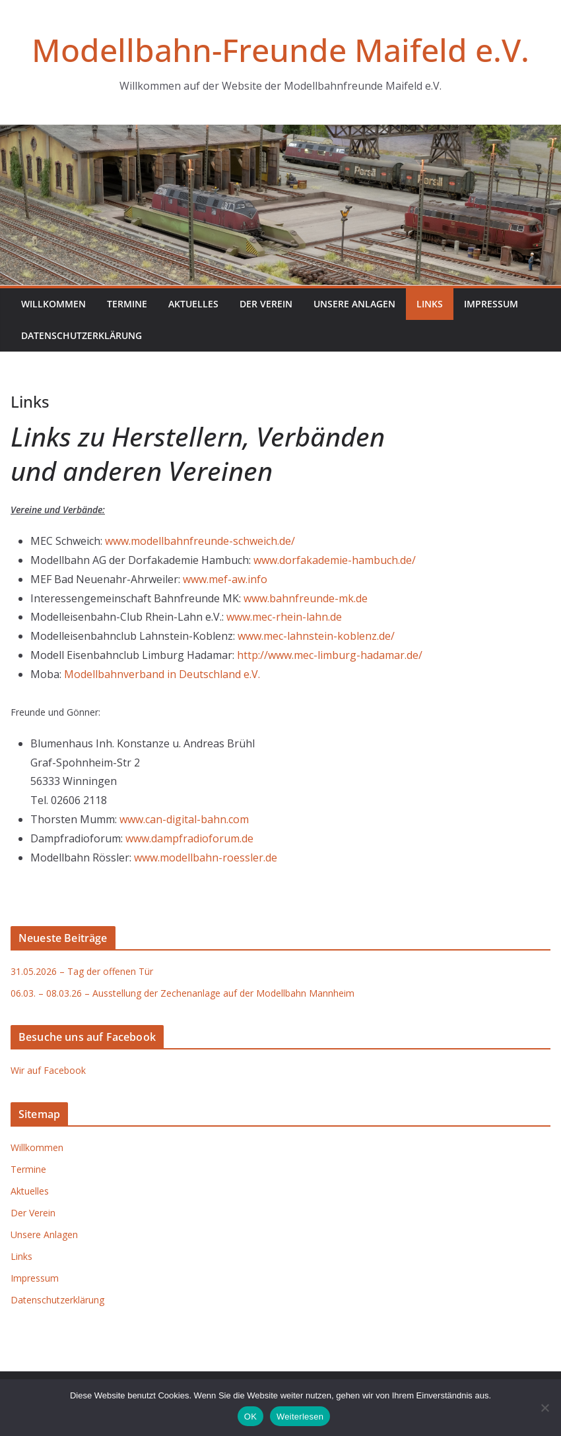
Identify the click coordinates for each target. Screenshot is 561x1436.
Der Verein (266, 303)
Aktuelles (193, 303)
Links (429, 303)
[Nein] (544, 1407)
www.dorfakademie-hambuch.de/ (334, 560)
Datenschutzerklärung (81, 335)
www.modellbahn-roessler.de (205, 857)
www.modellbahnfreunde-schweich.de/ (200, 541)
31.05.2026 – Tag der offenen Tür (82, 971)
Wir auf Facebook (48, 1070)
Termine (127, 303)
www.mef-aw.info (225, 579)
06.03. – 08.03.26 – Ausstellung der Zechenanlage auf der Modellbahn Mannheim (182, 993)
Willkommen (53, 303)
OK (250, 1416)
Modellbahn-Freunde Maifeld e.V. (280, 49)
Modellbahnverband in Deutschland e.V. (162, 674)
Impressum (491, 303)
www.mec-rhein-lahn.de (284, 616)
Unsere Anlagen (354, 303)
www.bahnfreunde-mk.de (306, 598)
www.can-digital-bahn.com (184, 819)
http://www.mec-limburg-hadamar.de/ (329, 655)
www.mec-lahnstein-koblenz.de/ (316, 636)
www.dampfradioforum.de (189, 838)
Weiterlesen (300, 1416)
